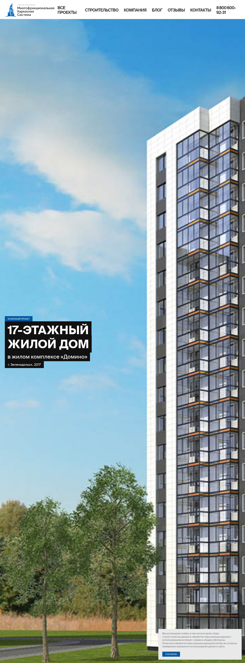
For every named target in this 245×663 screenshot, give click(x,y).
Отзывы (176, 10)
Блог (157, 10)
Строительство (101, 10)
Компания (135, 10)
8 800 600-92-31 (226, 10)
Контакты (200, 10)
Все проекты (67, 10)
